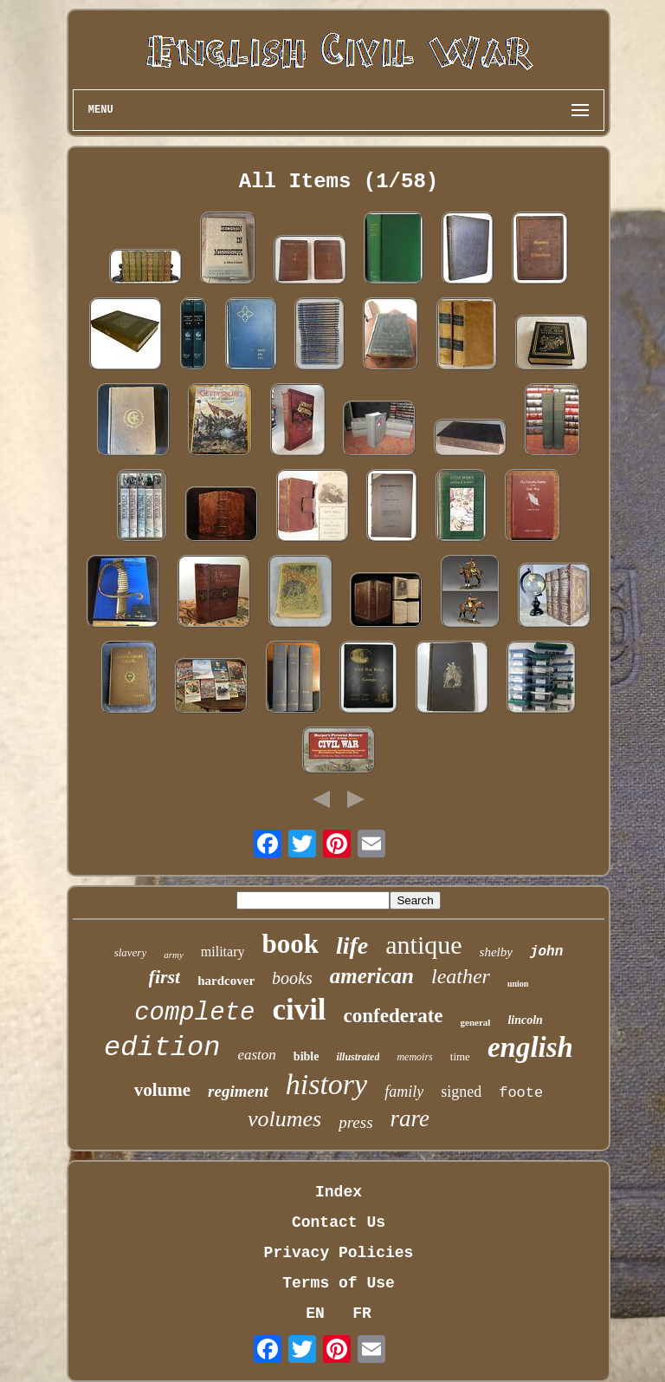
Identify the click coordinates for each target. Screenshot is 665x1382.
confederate (393, 1016)
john (546, 952)
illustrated (357, 1057)
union (517, 983)
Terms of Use (338, 1283)
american (372, 976)
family (403, 1091)
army (174, 954)
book (289, 944)
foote (521, 1093)
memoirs (414, 1057)
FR (361, 1313)
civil (299, 1010)
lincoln (524, 1020)
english (530, 1047)
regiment (238, 1091)
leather (460, 976)
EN (315, 1313)
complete (194, 1013)
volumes (284, 1118)
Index (338, 1192)
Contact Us (338, 1222)
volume (162, 1089)
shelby (496, 952)
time (460, 1056)
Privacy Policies (339, 1252)
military (223, 951)
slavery (130, 952)
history (326, 1084)
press (355, 1122)
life (352, 945)
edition (162, 1048)
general (476, 1022)
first (165, 977)
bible (307, 1056)
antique (423, 944)
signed (461, 1091)
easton (256, 1054)
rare (410, 1118)
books (292, 978)
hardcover (226, 981)
